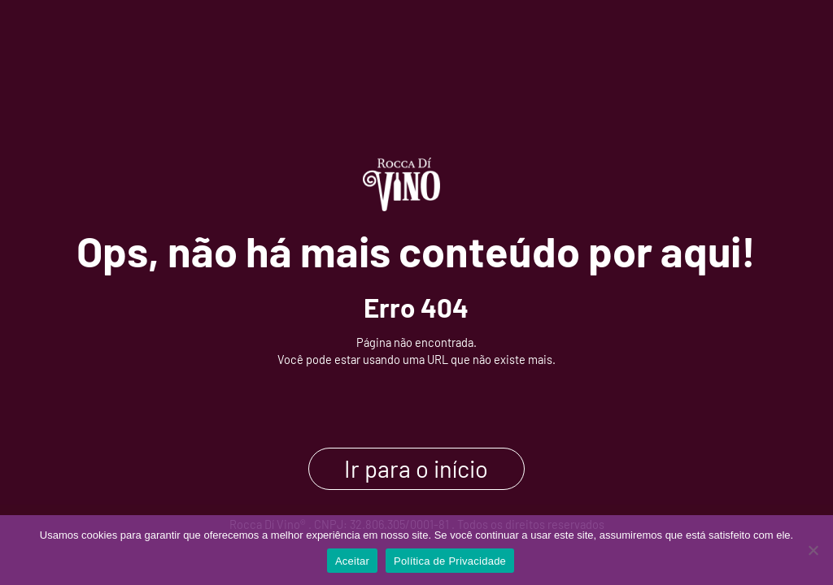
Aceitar (352, 561)
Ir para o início (416, 469)
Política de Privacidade (450, 561)
